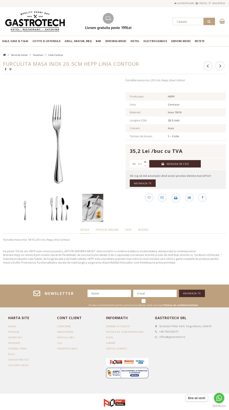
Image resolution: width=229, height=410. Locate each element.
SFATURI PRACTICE (19, 359)
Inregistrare (65, 331)
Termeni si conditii (118, 326)
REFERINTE (14, 342)
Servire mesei (181, 41)
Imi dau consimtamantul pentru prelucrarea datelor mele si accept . (144, 305)
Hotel (135, 41)
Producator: (137, 96)
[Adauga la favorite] (148, 198)
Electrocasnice (155, 41)
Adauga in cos (178, 164)
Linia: (133, 104)
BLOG (11, 354)
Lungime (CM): (138, 120)
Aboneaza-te (143, 183)
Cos (59, 342)
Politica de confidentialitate (126, 331)
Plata (110, 337)
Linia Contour (55, 54)
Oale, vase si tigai (15, 41)
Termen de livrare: (141, 136)
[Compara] (190, 198)
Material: (135, 112)
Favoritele (216, 3)
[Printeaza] (176, 198)
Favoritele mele (67, 348)
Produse (14, 331)
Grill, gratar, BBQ (78, 41)
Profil (196, 3)
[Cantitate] (134, 164)
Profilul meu (66, 337)
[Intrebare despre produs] (204, 198)
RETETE (200, 41)
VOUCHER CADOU (18, 365)
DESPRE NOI (15, 337)
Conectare (64, 326)
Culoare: (135, 128)
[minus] (145, 166)
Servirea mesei (115, 41)
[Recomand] (162, 198)
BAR (98, 41)
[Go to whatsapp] (219, 398)
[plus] (145, 162)
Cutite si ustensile (47, 41)
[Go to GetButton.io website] (219, 406)
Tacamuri (38, 54)
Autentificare (173, 3)
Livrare (111, 342)
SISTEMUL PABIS (17, 348)
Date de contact (117, 348)
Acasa (12, 326)
